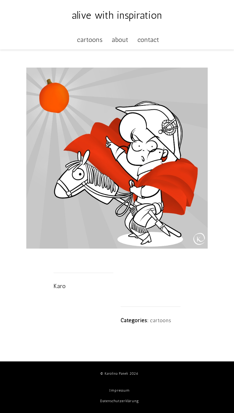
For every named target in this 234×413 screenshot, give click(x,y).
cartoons (160, 320)
